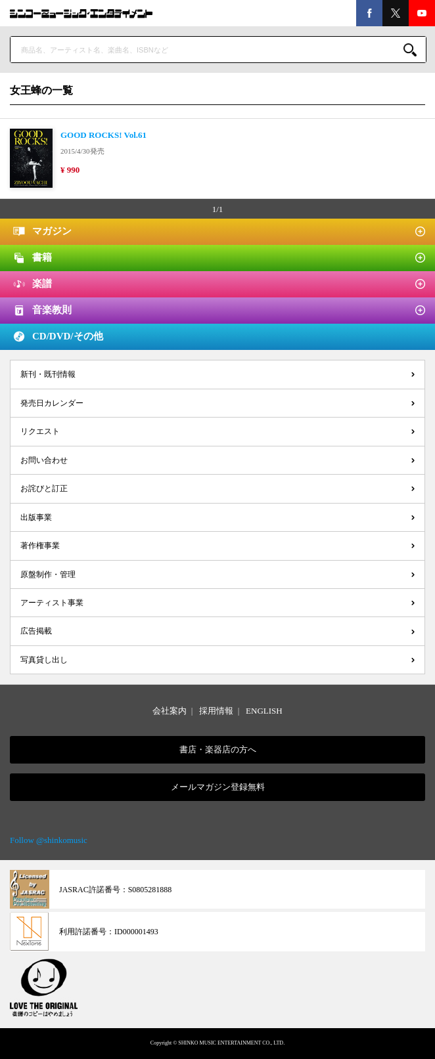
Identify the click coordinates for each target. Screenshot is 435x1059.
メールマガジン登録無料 (218, 787)
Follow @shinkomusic (48, 840)
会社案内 (169, 711)
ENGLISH (264, 711)
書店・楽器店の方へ (217, 749)
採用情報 (216, 711)
